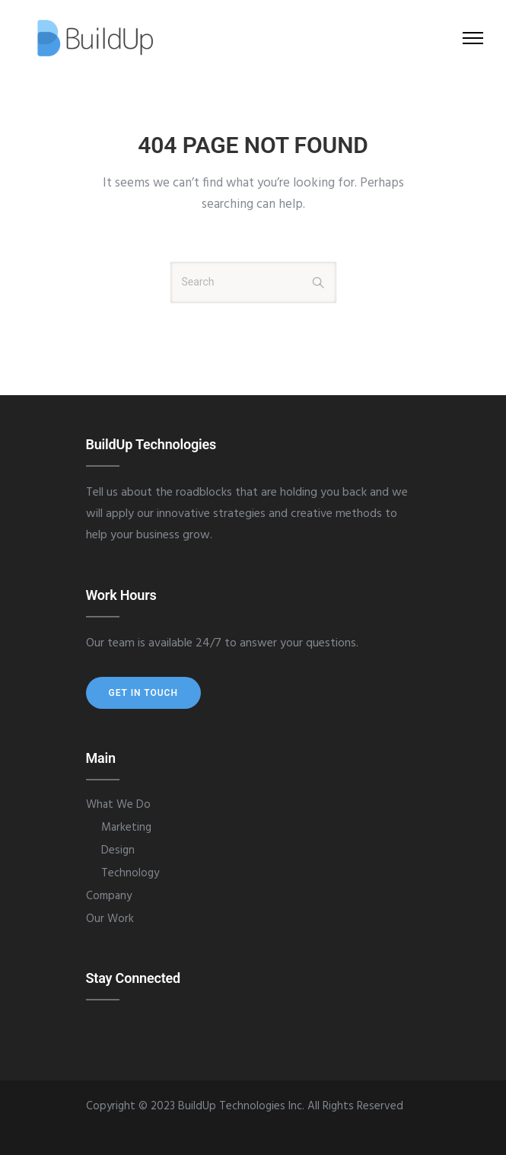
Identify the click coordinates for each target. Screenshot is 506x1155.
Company (109, 896)
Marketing (126, 827)
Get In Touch (143, 693)
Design (118, 850)
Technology (130, 873)
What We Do (118, 805)
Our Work (110, 919)
